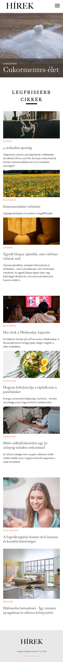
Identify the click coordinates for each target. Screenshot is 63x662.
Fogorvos (10, 530)
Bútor (8, 601)
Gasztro (10, 63)
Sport (7, 141)
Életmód (9, 200)
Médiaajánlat (31, 656)
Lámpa (8, 247)
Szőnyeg (9, 436)
